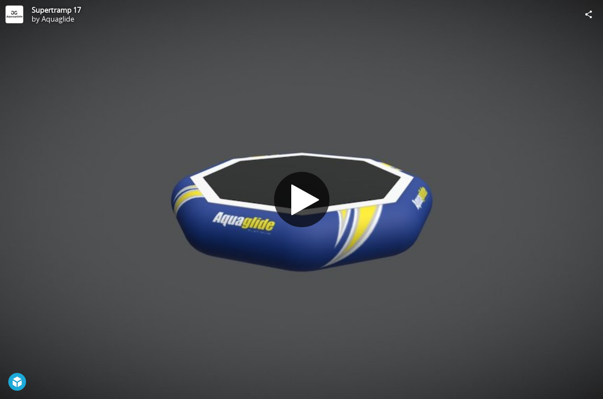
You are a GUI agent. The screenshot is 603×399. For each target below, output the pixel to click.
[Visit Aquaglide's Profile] (14, 14)
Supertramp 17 (56, 10)
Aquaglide (58, 19)
